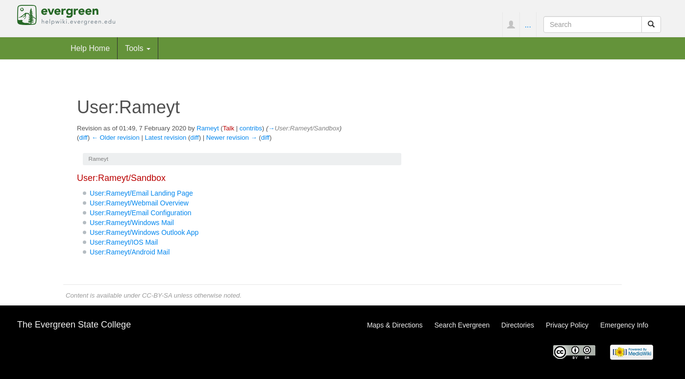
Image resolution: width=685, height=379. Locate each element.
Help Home (90, 48)
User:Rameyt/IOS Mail (124, 242)
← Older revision (116, 137)
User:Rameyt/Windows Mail (132, 223)
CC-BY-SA (157, 295)
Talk (228, 128)
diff (83, 137)
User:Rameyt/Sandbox (121, 178)
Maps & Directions (395, 325)
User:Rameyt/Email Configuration (141, 213)
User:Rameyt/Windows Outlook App (144, 232)
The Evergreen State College (74, 324)
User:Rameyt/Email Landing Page (141, 193)
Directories (517, 325)
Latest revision (165, 137)
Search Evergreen (461, 325)
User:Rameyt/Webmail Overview (139, 203)
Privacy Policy (567, 325)
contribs (251, 128)
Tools (137, 48)
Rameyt (207, 128)
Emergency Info (624, 325)
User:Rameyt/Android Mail (130, 252)
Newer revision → (231, 137)
